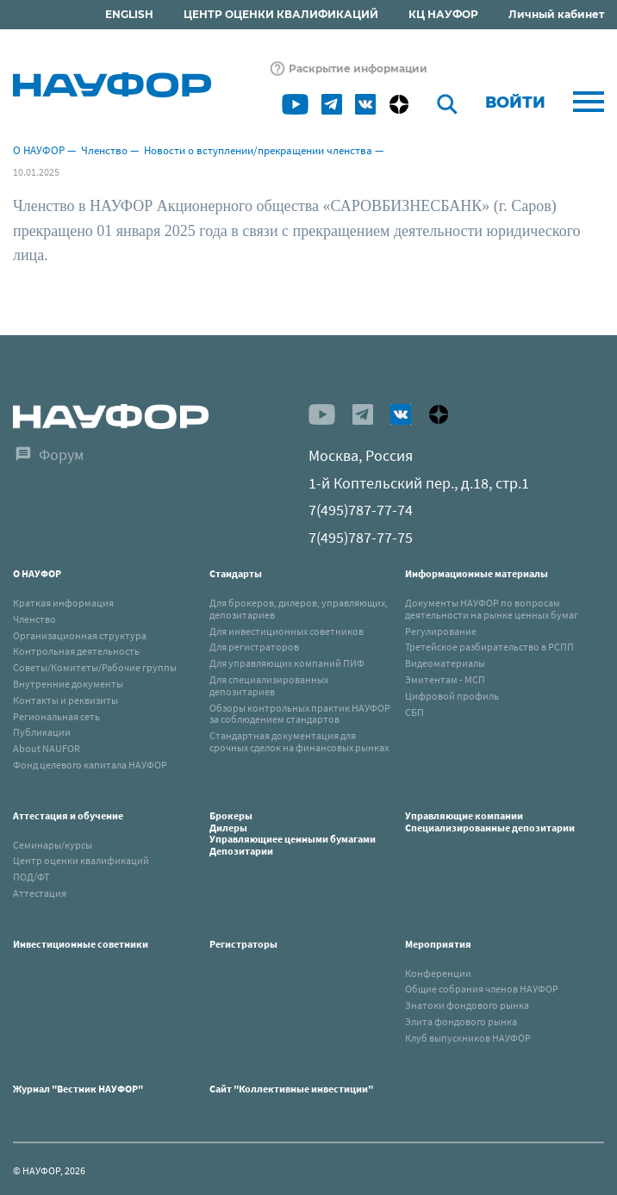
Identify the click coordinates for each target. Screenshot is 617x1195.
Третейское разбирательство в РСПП (489, 646)
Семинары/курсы (52, 844)
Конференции (438, 973)
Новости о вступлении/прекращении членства (258, 150)
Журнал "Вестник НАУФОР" (78, 1088)
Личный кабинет (556, 14)
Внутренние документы (68, 683)
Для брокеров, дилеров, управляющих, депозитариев (298, 608)
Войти (515, 102)
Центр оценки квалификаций (81, 860)
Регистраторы (243, 943)
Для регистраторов (254, 646)
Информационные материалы (476, 573)
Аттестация (39, 893)
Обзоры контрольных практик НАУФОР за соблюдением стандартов (299, 713)
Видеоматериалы (445, 663)
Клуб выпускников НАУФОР (468, 1037)
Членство (104, 150)
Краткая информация (63, 602)
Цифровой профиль (452, 695)
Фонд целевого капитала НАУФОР (90, 764)
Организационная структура (79, 635)
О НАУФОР (39, 150)
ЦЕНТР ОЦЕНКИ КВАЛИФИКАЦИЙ (281, 14)
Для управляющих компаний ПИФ (287, 663)
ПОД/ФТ (31, 876)
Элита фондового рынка (461, 1021)
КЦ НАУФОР (443, 14)
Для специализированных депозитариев (268, 685)
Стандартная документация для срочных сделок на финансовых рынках (299, 741)
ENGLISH (129, 14)
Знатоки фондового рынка (467, 1005)
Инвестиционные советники (80, 943)
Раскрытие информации (358, 68)
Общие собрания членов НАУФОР (481, 988)
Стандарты (235, 573)
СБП (414, 712)
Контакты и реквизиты (65, 700)
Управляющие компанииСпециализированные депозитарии (490, 821)
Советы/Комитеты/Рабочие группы (95, 667)
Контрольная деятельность (76, 650)
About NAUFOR (46, 748)
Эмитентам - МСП (445, 679)
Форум (61, 454)
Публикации (42, 731)
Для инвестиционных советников (286, 631)
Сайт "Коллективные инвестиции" (291, 1088)
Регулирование (441, 631)
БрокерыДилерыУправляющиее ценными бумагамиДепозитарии (292, 833)
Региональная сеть (56, 716)
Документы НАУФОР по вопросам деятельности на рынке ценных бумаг (491, 608)
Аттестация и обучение (68, 815)
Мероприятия (438, 943)
